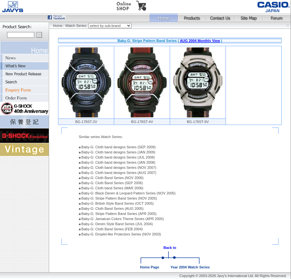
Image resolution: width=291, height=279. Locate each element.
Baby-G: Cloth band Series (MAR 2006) (112, 188)
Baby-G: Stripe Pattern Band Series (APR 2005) (119, 214)
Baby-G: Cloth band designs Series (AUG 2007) (119, 173)
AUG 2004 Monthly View (200, 41)
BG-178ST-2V (86, 122)
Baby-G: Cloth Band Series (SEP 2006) (112, 183)
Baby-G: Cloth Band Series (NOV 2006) (112, 178)
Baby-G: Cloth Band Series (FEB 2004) (112, 229)
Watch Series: (76, 26)
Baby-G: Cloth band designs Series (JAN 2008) (118, 162)
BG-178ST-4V (142, 122)
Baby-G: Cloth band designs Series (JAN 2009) (118, 152)
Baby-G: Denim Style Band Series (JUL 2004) (117, 224)
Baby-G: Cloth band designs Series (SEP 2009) (118, 147)
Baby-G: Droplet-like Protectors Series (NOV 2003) (121, 234)
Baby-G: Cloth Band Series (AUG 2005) (112, 208)
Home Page (149, 267)
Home (57, 26)
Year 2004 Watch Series (190, 267)
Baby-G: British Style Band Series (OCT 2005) (117, 203)
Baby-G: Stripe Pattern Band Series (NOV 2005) (119, 198)
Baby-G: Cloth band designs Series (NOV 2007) (119, 167)
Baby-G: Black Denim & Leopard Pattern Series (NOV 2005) (128, 193)
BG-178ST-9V (198, 122)
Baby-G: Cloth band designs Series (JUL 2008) (118, 157)
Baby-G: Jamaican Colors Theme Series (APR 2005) (122, 219)
